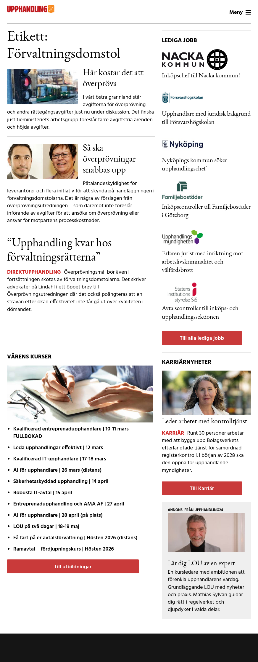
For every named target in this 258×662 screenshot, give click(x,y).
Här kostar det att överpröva (113, 77)
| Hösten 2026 (63, 549)
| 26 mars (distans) (57, 470)
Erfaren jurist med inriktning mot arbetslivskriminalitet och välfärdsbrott (202, 261)
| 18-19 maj (46, 526)
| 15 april (42, 493)
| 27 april (68, 504)
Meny (240, 12)
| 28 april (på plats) (58, 515)
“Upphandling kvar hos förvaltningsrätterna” (59, 249)
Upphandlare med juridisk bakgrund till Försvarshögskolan (206, 117)
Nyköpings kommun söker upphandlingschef (194, 164)
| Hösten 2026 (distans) (75, 538)
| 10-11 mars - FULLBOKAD (72, 433)
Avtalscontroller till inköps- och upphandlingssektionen (200, 312)
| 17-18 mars (59, 459)
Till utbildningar (72, 567)
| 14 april (61, 481)
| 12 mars (58, 448)
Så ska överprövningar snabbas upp (109, 158)
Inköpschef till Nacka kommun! (201, 75)
